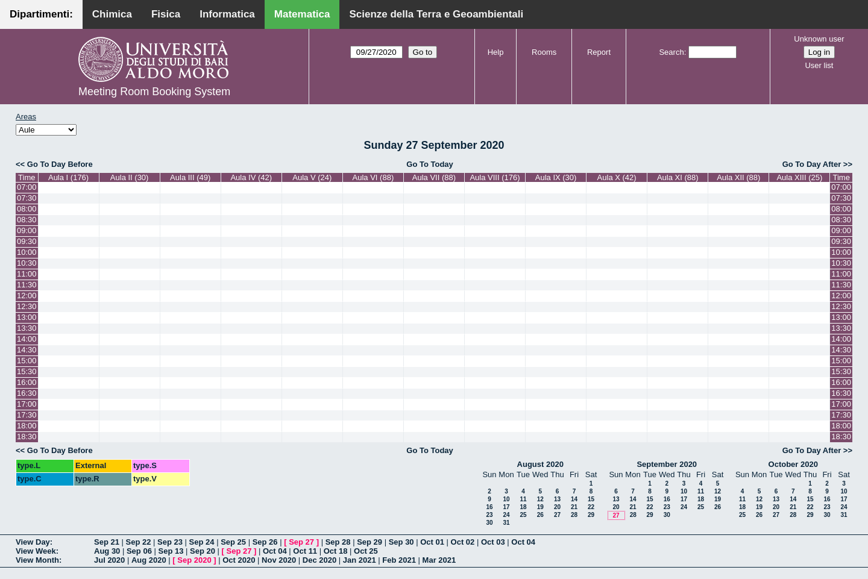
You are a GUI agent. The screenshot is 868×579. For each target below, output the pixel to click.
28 (574, 515)
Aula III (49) (190, 177)
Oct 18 (336, 551)
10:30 (27, 263)
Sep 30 (401, 541)
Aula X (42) (617, 177)
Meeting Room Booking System (154, 92)
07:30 (27, 197)
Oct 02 (463, 541)
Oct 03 (493, 541)
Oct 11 (305, 551)
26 (540, 515)
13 (557, 499)
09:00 (27, 230)
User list (819, 65)
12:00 (27, 295)
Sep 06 (139, 551)
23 (489, 515)
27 (557, 515)
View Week (36, 551)
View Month (37, 560)
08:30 (27, 219)
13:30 (27, 328)
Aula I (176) (68, 177)
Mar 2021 (439, 560)
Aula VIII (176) (495, 177)
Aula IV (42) (251, 177)
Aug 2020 (148, 560)
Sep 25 (233, 541)
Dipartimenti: (41, 14)
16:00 (27, 382)
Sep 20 (202, 551)
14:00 (27, 338)
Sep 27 (301, 541)
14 (574, 499)
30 (489, 522)
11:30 (27, 284)
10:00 (27, 252)
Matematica (302, 14)
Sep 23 (170, 541)
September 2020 (667, 464)
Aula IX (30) (556, 177)
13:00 (27, 317)
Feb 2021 (399, 560)
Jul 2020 (109, 560)
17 (506, 507)
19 (540, 507)
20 (557, 507)
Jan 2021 (359, 560)
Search (671, 52)
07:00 (27, 187)
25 (523, 515)
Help (496, 52)
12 (540, 499)
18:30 (27, 436)
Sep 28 (338, 541)
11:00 (27, 273)
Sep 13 (170, 551)
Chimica (112, 14)
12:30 (27, 306)
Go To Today (429, 164)
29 (591, 515)
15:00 (27, 360)
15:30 (27, 371)
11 (523, 499)
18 (523, 507)
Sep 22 (138, 541)
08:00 (27, 208)
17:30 (27, 414)
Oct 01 (432, 541)
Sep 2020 (194, 560)
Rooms (544, 52)
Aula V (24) (312, 177)
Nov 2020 (279, 560)
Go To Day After (811, 164)
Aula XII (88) (738, 177)
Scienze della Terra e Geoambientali (436, 14)
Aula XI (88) (678, 177)
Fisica (165, 14)
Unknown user (819, 38)
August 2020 (540, 464)
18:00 (27, 425)
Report (599, 52)
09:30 (27, 241)
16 (489, 507)
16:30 (27, 393)
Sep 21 (106, 541)
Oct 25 (366, 551)
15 (591, 499)
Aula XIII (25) (799, 177)
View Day (33, 541)
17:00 (27, 403)
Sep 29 (369, 541)
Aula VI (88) (373, 177)
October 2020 (793, 464)
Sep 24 (202, 541)
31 (506, 522)
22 (591, 507)
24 (506, 515)
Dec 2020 (319, 560)
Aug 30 (107, 551)
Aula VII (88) (434, 177)
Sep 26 (265, 541)
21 (574, 507)
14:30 (27, 349)
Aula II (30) (129, 177)
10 (506, 499)
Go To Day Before (60, 164)
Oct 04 (523, 541)
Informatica (227, 14)
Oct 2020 (238, 560)
